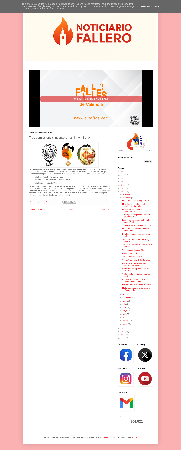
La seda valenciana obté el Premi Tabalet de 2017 (134, 210)
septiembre (127, 298)
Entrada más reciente (38, 210)
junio (125, 308)
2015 (123, 332)
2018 (123, 188)
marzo (125, 317)
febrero (126, 321)
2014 (123, 335)
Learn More (146, 6)
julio (124, 304)
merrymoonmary (109, 437)
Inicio (71, 210)
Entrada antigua (103, 210)
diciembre (127, 194)
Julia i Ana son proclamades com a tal (136, 225)
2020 (123, 182)
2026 (123, 172)
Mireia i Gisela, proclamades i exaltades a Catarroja (133, 205)
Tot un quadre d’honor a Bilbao (133, 250)
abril (124, 314)
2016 (123, 328)
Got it (157, 6)
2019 (123, 185)
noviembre (127, 198)
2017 (123, 192)
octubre (126, 294)
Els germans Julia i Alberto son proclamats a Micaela (134, 264)
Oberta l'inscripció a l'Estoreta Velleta (136, 260)
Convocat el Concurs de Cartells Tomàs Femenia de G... (134, 280)
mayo (125, 311)
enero (125, 324)
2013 (123, 338)
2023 (123, 178)
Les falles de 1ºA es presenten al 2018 (136, 285)
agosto (125, 301)
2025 (123, 175)
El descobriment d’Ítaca (131, 254)
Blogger (134, 437)
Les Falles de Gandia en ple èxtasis (135, 201)
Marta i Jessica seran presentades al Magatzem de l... (136, 289)
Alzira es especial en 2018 (132, 257)
